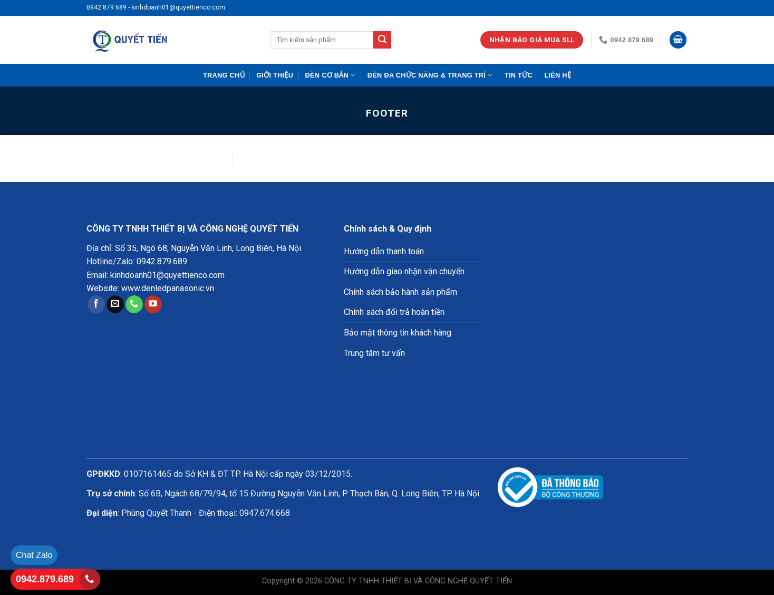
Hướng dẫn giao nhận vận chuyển (404, 271)
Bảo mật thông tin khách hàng (397, 333)
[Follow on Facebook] (96, 304)
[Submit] (382, 40)
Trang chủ (224, 75)
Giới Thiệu (274, 75)
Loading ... (593, 327)
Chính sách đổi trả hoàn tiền (394, 312)
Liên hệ (557, 75)
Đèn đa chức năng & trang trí (430, 75)
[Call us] (134, 304)
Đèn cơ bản (330, 75)
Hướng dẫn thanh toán (384, 251)
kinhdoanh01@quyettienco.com (167, 275)
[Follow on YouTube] (153, 304)
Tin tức (519, 75)
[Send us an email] (115, 304)
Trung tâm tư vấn (374, 353)
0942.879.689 (162, 261)
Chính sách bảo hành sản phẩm (400, 292)
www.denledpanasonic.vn (167, 288)
